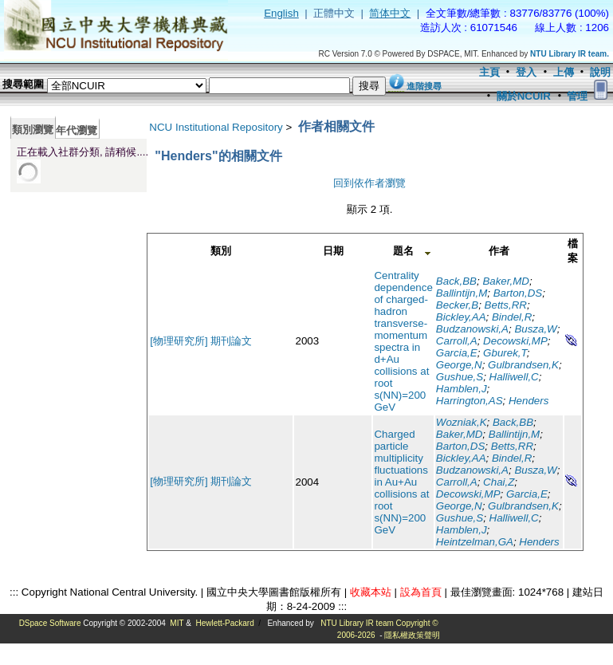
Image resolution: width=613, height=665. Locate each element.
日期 (333, 251)
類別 (220, 251)
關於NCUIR (524, 96)
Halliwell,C (514, 377)
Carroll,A (456, 341)
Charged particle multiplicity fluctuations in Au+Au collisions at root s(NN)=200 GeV (401, 482)
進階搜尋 (424, 86)
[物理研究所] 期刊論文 (201, 341)
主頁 (489, 72)
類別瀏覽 (32, 130)
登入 (526, 72)
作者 (499, 251)
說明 (600, 72)
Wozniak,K (461, 422)
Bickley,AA (461, 317)
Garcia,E (456, 353)
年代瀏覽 (76, 130)
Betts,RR (506, 305)
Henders (528, 401)
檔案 (573, 251)
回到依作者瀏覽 (369, 183)
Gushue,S (459, 377)
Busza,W (535, 329)
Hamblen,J (461, 389)
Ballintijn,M (461, 293)
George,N (459, 365)
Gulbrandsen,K (523, 365)
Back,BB (456, 281)
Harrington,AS (469, 401)
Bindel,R (512, 317)
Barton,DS (518, 293)
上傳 (563, 72)
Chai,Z (498, 482)
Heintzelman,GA (474, 542)
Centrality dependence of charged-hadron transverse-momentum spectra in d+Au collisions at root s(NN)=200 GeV (403, 341)
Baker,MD (505, 281)
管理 (577, 96)
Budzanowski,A (472, 329)
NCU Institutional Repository (215, 127)
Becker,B (457, 305)
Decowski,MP (515, 341)
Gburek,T (505, 353)
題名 (403, 251)
